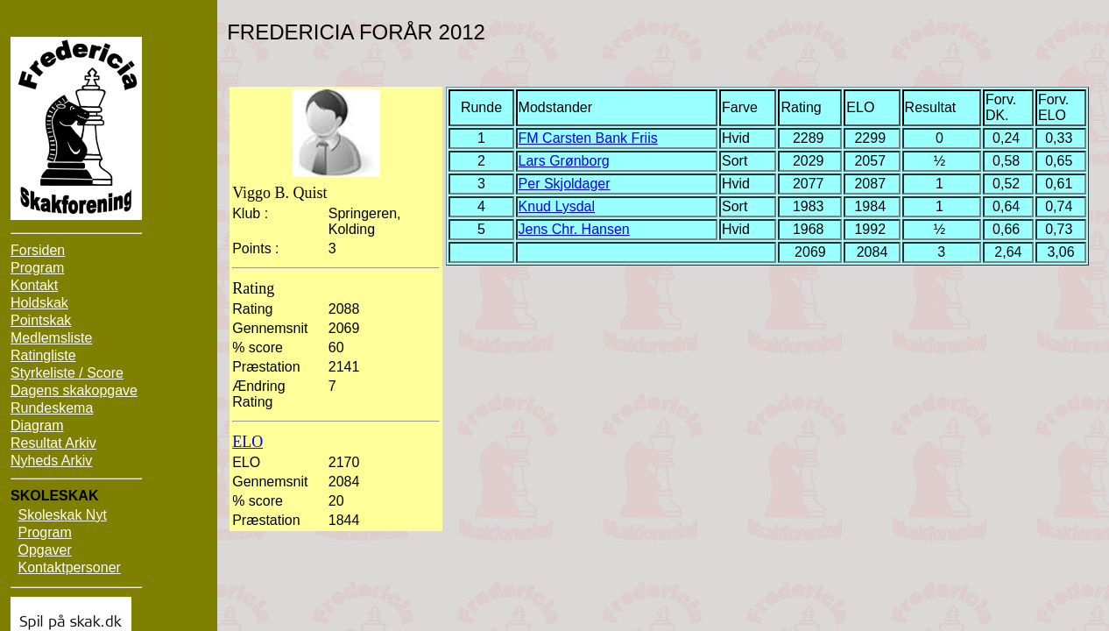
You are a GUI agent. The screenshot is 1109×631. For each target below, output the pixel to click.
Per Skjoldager (565, 183)
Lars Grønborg (564, 160)
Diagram (37, 425)
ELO (247, 441)
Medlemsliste (51, 337)
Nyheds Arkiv (51, 460)
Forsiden (38, 250)
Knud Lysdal (557, 206)
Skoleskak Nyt (62, 514)
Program (37, 267)
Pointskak (41, 320)
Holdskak (39, 302)
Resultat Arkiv (53, 443)
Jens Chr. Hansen (574, 229)
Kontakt (34, 285)
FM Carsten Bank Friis (588, 138)
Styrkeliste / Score (67, 372)
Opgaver (44, 549)
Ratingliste (43, 355)
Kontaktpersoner (69, 567)
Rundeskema (52, 408)
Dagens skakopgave (74, 390)
